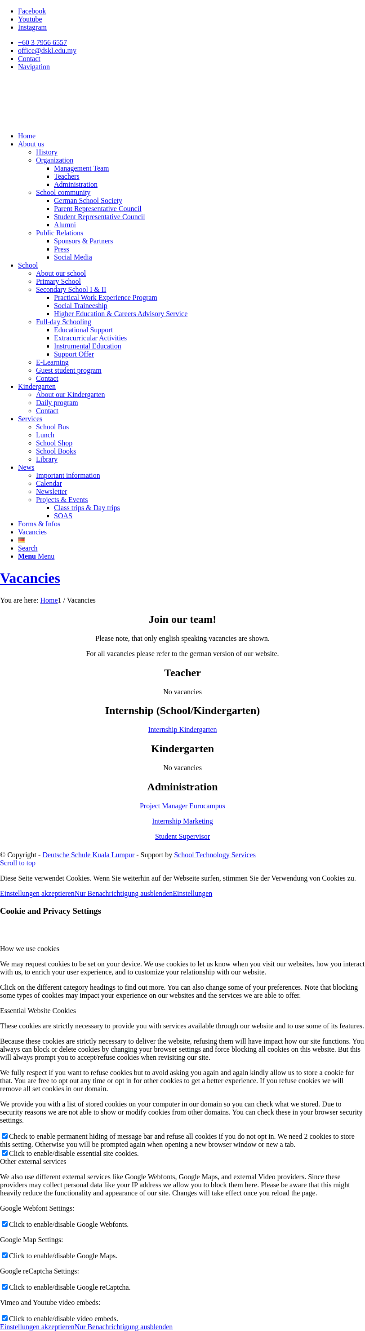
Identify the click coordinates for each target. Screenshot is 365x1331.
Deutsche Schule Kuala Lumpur (88, 855)
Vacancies (30, 578)
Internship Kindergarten (182, 729)
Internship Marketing (182, 821)
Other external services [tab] (33, 1161)
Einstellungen (192, 893)
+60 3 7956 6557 (42, 42)
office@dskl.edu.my (47, 50)
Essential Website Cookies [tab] (38, 1010)
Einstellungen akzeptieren (37, 893)
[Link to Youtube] (30, 19)
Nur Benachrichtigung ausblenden (124, 893)
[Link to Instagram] (32, 27)
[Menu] (36, 556)
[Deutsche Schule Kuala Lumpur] (67, 120)
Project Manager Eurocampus (182, 806)
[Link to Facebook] (32, 11)
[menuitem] (191, 43)
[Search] (28, 548)
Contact (29, 58)
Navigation (34, 67)
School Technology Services (215, 855)
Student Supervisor (182, 836)
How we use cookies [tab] (29, 948)
